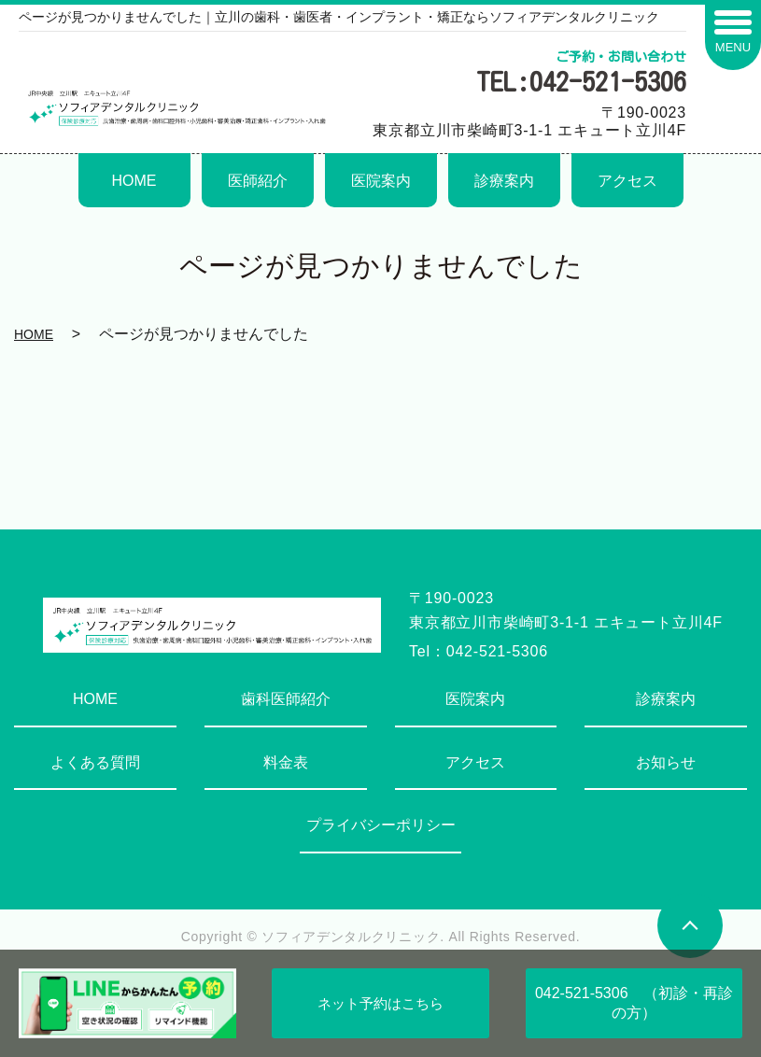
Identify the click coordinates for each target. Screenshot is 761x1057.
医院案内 (381, 181)
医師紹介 (258, 181)
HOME (134, 181)
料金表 (285, 762)
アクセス (627, 181)
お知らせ (666, 762)
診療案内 (504, 181)
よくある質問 (95, 762)
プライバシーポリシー (381, 825)
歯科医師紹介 (286, 699)
